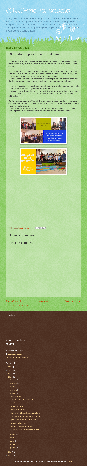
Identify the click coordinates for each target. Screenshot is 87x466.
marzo (12, 441)
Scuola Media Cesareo (16, 354)
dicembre (13, 380)
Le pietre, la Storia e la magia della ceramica (24, 430)
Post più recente (14, 301)
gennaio (13, 448)
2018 (10, 377)
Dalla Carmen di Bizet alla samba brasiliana (24, 413)
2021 (10, 367)
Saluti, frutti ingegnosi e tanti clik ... (21, 426)
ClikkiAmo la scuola (38, 11)
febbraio (13, 444)
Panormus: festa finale (17, 410)
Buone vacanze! (15, 396)
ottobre (12, 386)
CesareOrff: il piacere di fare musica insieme (24, 416)
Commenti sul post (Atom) (22, 306)
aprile (12, 437)
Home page (43, 301)
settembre (13, 390)
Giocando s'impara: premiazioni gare (22, 399)
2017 (10, 452)
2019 (10, 374)
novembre (13, 383)
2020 (10, 370)
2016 (10, 455)
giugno (12, 393)
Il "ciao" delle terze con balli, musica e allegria (25, 403)
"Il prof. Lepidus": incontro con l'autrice (22, 420)
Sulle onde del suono (16, 406)
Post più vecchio (73, 301)
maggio (12, 434)
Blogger (69, 461)
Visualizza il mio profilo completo (17, 357)
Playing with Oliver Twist (17, 423)
